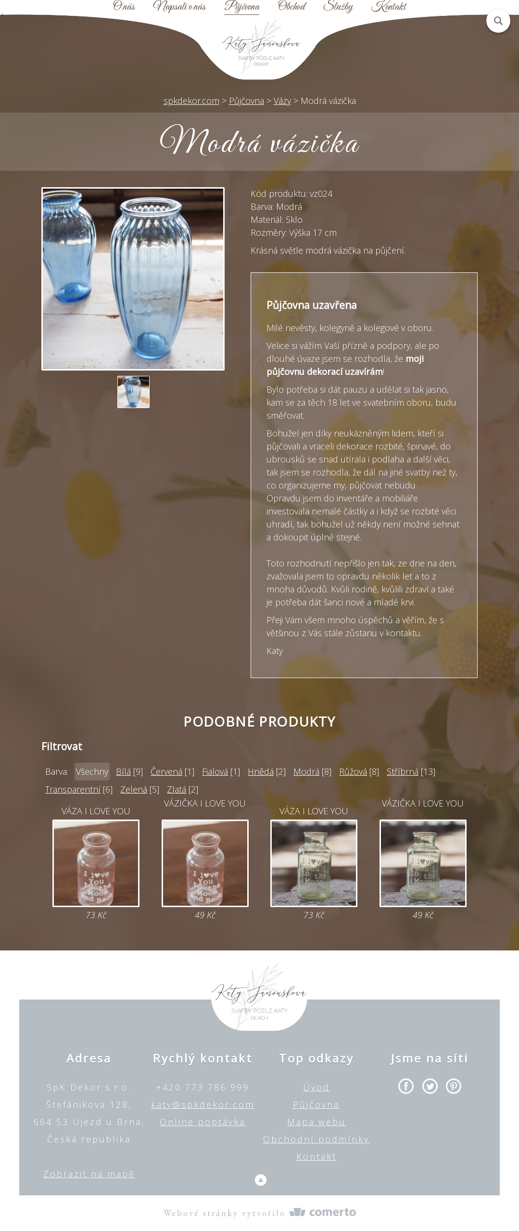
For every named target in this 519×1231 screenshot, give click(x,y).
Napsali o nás (179, 7)
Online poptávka (202, 1122)
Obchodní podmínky (316, 1139)
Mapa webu (316, 1122)
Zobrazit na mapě (89, 1174)
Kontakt (388, 7)
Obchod (291, 7)
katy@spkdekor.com (202, 1104)
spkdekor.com (191, 100)
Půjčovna (241, 7)
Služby (338, 7)
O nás (124, 7)
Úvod (316, 1087)
